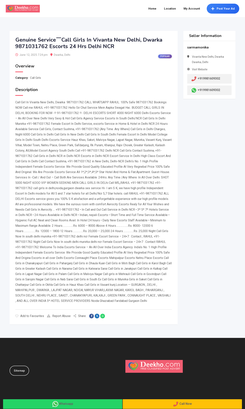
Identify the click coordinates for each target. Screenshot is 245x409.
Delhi (67, 55)
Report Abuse (59, 316)
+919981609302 (209, 90)
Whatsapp (66, 404)
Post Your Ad (223, 8)
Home (152, 8)
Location (170, 8)
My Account (192, 8)
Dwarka (58, 55)
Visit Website (199, 69)
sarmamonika (198, 47)
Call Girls (35, 78)
